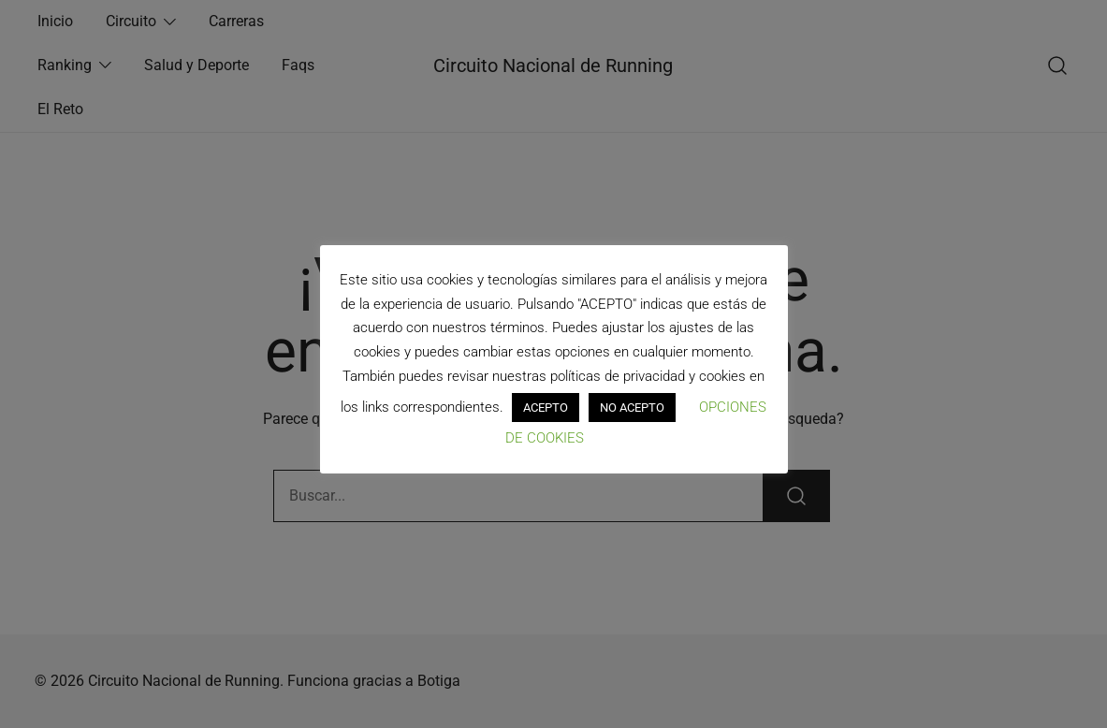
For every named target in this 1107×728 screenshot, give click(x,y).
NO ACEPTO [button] (632, 407)
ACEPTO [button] (545, 407)
